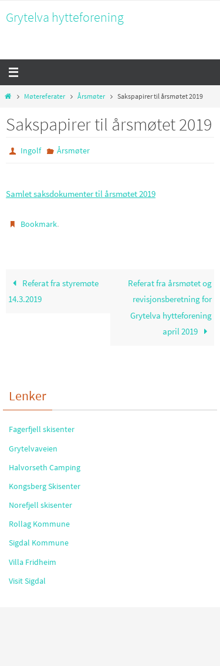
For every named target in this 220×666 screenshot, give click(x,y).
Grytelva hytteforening (65, 17)
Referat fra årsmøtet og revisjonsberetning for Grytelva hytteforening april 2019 (170, 307)
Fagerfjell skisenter (42, 429)
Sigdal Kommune (39, 542)
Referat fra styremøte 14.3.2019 (53, 291)
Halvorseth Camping (44, 467)
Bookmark (39, 224)
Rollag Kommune (39, 523)
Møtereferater (44, 96)
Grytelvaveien (33, 448)
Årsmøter (91, 96)
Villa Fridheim (32, 562)
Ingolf (31, 150)
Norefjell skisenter (40, 505)
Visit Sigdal (27, 580)
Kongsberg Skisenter (44, 486)
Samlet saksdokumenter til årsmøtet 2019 (80, 193)
